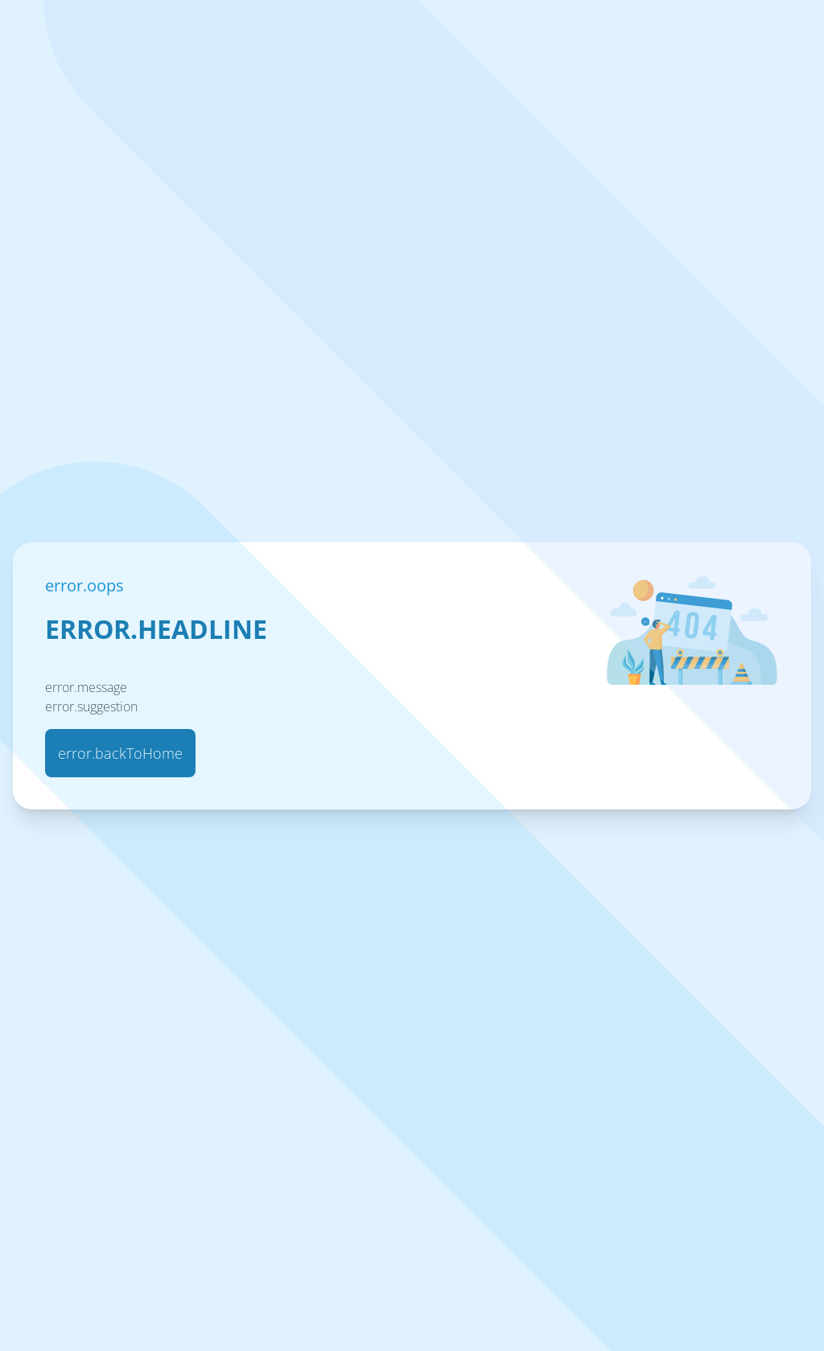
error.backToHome (120, 753)
